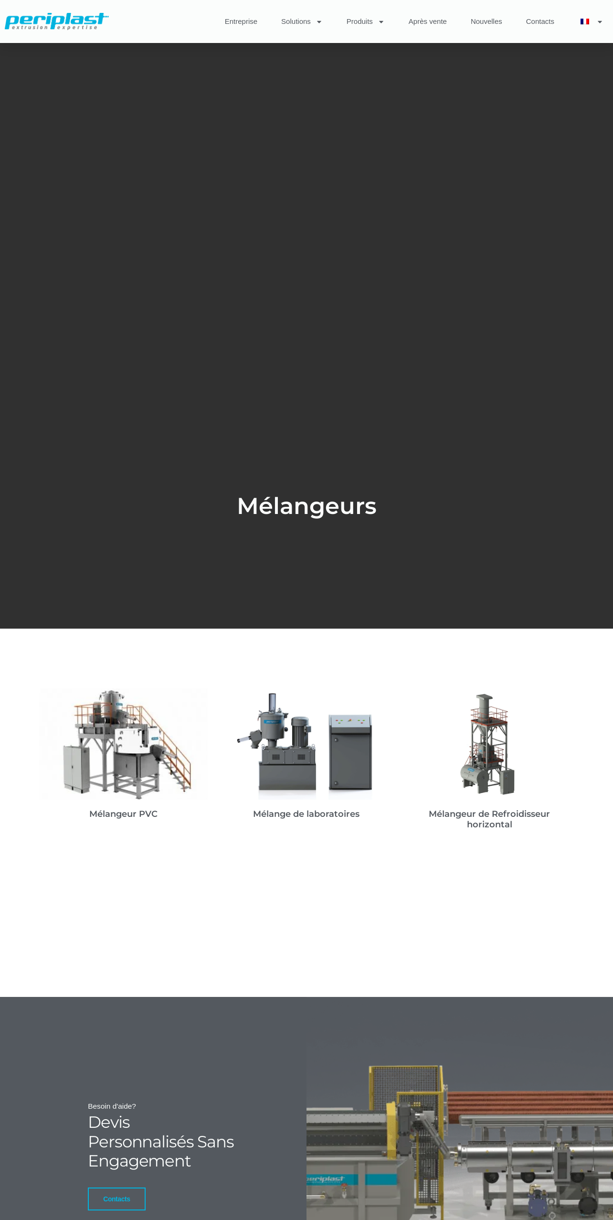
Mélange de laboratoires (306, 814)
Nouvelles (486, 21)
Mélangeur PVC (123, 814)
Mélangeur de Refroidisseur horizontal (489, 819)
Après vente (428, 21)
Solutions (302, 21)
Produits (366, 21)
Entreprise (241, 21)
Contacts (540, 21)
